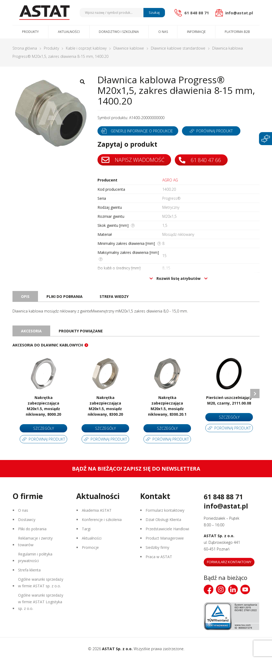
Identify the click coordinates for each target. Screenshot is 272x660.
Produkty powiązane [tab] (81, 330)
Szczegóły (43, 428)
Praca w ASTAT (159, 556)
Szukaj (154, 12)
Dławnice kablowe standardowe (178, 48)
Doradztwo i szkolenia (119, 31)
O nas (163, 31)
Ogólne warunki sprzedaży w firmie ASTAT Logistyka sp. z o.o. (40, 602)
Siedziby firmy (157, 547)
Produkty (30, 31)
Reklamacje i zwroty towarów (35, 541)
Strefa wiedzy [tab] (114, 296)
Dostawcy (26, 519)
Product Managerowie (165, 538)
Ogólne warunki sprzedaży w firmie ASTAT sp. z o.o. (40, 582)
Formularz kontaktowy (165, 510)
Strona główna (24, 48)
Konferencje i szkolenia (102, 519)
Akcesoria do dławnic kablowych (47, 345)
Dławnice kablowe (128, 48)
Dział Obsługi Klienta (163, 519)
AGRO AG (170, 180)
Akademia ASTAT (97, 510)
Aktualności (69, 31)
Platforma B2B (237, 31)
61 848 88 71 (223, 496)
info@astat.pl (226, 505)
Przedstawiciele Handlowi (167, 528)
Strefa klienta (29, 569)
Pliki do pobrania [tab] (64, 296)
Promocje (90, 547)
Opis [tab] (25, 296)
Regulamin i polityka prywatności (35, 557)
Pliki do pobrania (32, 528)
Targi (86, 528)
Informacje (196, 31)
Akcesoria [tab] (31, 330)
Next (255, 393)
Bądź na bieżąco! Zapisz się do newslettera (136, 468)
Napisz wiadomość (133, 160)
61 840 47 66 (200, 160)
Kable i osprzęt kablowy (86, 48)
